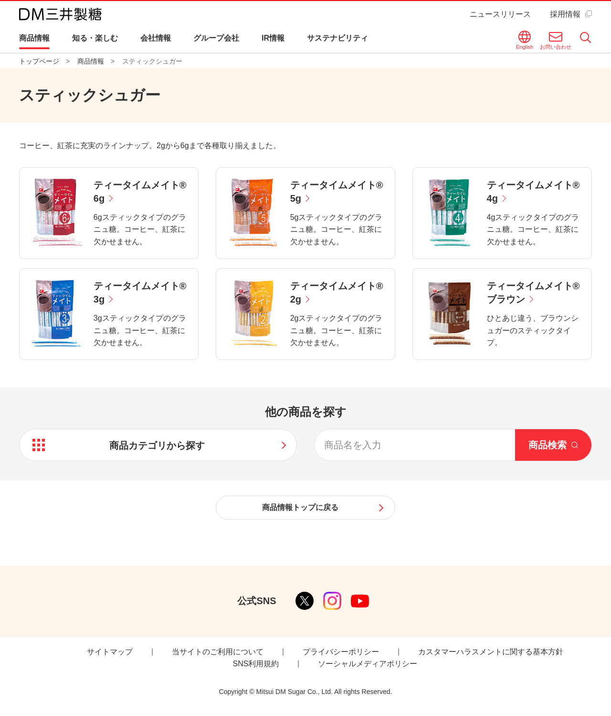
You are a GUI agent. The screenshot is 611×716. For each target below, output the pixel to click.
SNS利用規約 (256, 664)
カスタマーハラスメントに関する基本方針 (490, 652)
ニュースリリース (500, 14)
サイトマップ (110, 652)
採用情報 (565, 14)
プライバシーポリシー (341, 652)
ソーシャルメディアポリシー (367, 664)
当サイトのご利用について (217, 652)
